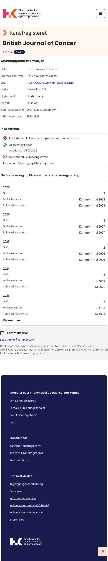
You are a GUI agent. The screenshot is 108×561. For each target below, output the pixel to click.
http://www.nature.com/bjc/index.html (50, 82)
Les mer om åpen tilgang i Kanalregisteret (29, 163)
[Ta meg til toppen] (102, 551)
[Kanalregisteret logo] (54, 32)
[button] (54, 320)
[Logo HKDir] (54, 542)
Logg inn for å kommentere (17, 339)
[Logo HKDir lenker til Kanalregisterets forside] (24, 13)
